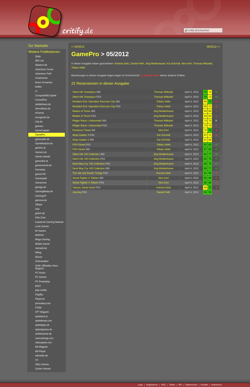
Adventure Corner (44, 69)
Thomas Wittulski (202, 63)
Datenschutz (191, 385)
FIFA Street (78, 144)
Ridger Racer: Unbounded (87, 120)
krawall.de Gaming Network (49, 222)
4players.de (41, 65)
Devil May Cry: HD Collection (88, 163)
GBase (38, 204)
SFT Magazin (42, 312)
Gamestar (40, 169)
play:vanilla (41, 290)
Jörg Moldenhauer (155, 63)
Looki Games (42, 226)
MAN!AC (39, 235)
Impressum (216, 385)
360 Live (39, 60)
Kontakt (204, 385)
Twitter (172, 385)
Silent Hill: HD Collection (86, 154)
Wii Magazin (41, 346)
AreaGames (41, 78)
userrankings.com (44, 338)
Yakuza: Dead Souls (83, 187)
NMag (38, 252)
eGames (39, 113)
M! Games (40, 230)
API (180, 385)
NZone (38, 257)
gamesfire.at (41, 161)
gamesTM (40, 174)
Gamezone (40, 182)
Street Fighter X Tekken (85, 177)
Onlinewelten (42, 261)
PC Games (40, 277)
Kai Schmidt (173, 63)
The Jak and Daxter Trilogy (87, 173)
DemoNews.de (42, 108)
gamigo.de (40, 187)
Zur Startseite (38, 46)
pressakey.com (43, 303)
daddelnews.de (43, 104)
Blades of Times (81, 111)
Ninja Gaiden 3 (80, 135)
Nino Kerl (186, 63)
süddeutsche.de (43, 333)
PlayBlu (39, 294)
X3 (36, 360)
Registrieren (152, 385)
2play (38, 56)
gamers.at (40, 147)
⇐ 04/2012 (77, 46)
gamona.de (41, 200)
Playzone (40, 299)
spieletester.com (43, 320)
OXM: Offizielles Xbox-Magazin (46, 267)
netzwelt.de (41, 248)
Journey (76, 192)
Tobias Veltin (78, 67)
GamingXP (40, 196)
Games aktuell (42, 156)
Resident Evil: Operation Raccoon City (93, 101)
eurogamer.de (42, 117)
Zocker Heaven (43, 368)
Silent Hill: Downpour (84, 91)
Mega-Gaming (42, 239)
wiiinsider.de (41, 355)
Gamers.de (41, 152)
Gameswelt (41, 178)
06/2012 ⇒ (213, 46)
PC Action (40, 272)
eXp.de (39, 121)
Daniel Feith (137, 63)
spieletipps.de (42, 325)
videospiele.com (43, 342)
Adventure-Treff (43, 73)
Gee (37, 209)
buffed (38, 86)
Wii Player (40, 351)
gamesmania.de (43, 165)
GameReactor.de (44, 143)
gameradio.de (42, 139)
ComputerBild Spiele (45, 95)
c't (36, 91)
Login (140, 385)
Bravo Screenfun (43, 82)
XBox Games (42, 364)
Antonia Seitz (121, 63)
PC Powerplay (42, 281)
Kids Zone (40, 217)
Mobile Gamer (42, 244)
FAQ (163, 385)
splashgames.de (43, 329)
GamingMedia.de (44, 191)
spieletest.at (41, 316)
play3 (38, 285)
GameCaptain (42, 130)
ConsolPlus (41, 99)
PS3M (38, 307)
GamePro (85, 54)
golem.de (40, 213)
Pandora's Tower (81, 130)
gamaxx (39, 126)
